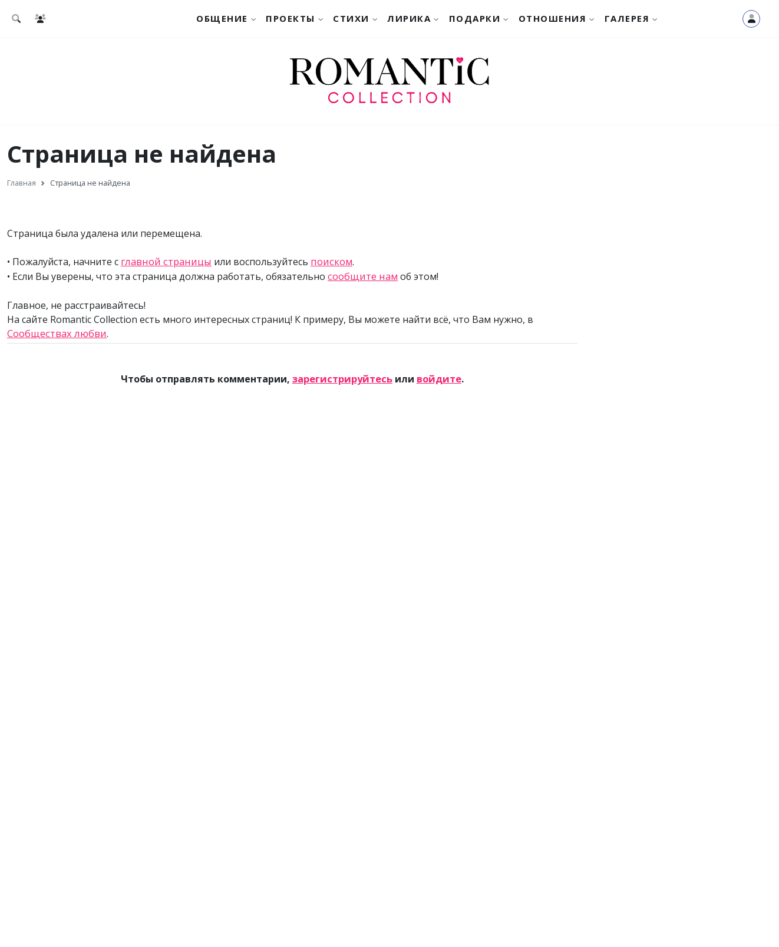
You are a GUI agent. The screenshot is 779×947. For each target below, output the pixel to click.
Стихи (351, 18)
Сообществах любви (55, 332)
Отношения (553, 18)
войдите (437, 377)
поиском (326, 261)
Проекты (290, 18)
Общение (222, 18)
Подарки (475, 18)
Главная (21, 182)
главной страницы (164, 261)
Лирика (409, 18)
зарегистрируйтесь (342, 377)
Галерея (627, 18)
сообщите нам (361, 275)
